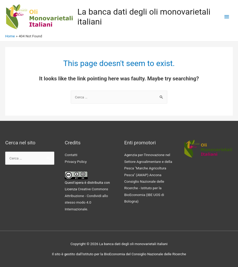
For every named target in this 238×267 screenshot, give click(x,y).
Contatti (71, 155)
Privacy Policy (76, 161)
